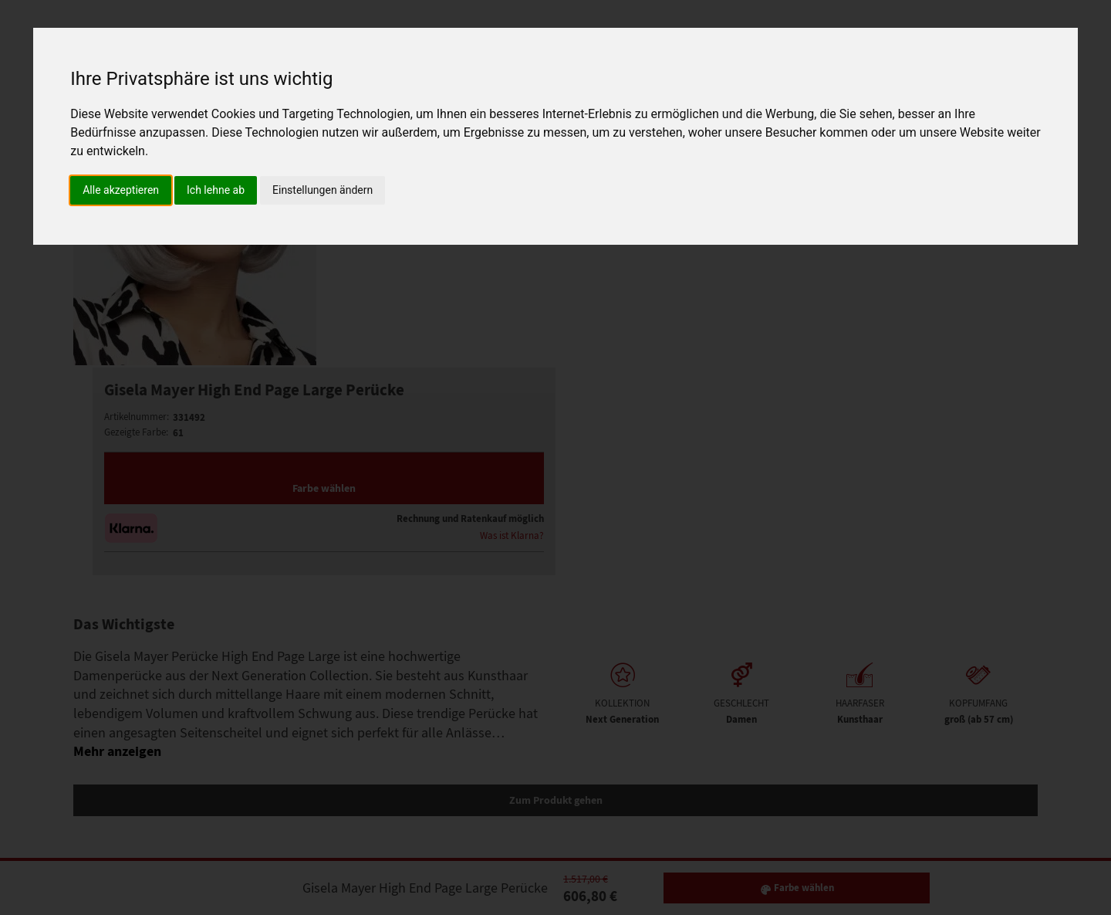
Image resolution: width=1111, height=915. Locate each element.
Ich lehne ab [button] (216, 190)
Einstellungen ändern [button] (322, 190)
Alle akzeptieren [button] (121, 190)
